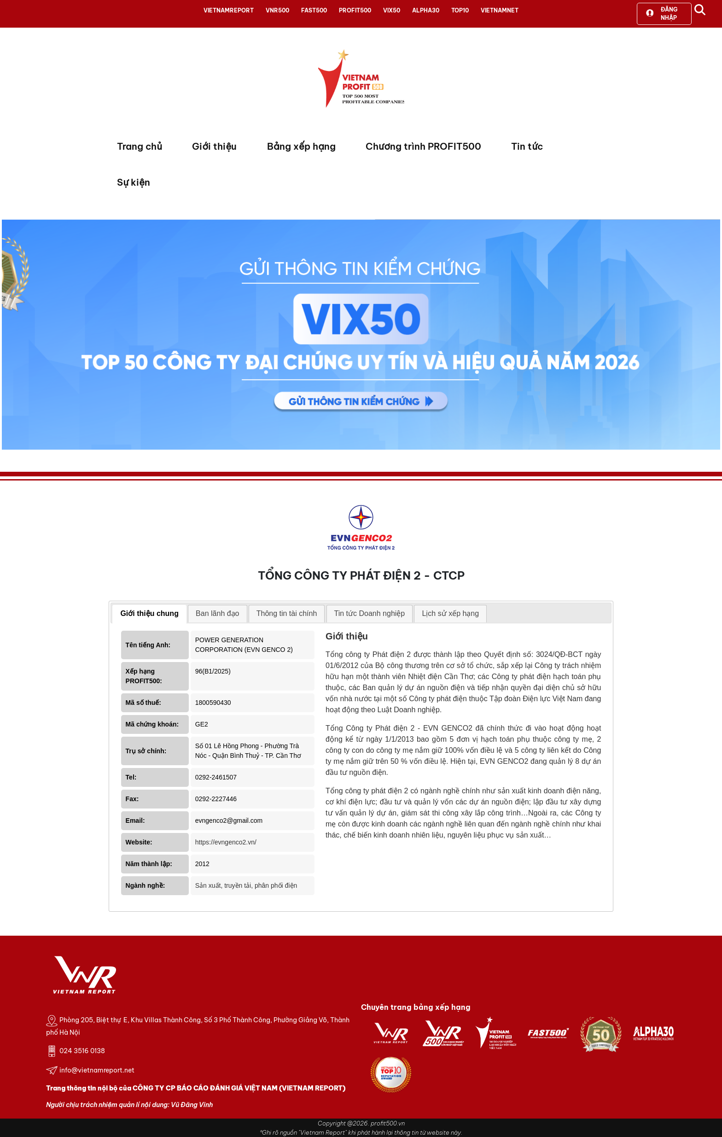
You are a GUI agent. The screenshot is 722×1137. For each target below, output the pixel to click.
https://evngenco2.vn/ (225, 842)
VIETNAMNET (499, 10)
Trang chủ (139, 146)
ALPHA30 (425, 10)
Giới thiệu (214, 146)
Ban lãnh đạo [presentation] (217, 613)
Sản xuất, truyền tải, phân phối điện (246, 885)
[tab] (149, 614)
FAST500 (314, 10)
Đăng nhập (661, 13)
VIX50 (391, 10)
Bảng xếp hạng (301, 146)
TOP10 (460, 10)
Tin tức (527, 146)
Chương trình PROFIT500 (423, 146)
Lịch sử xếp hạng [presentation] (450, 613)
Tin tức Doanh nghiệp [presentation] (369, 613)
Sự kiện (133, 182)
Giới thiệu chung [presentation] (149, 613)
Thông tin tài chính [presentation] (286, 613)
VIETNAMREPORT (229, 10)
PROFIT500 (355, 10)
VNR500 (277, 10)
